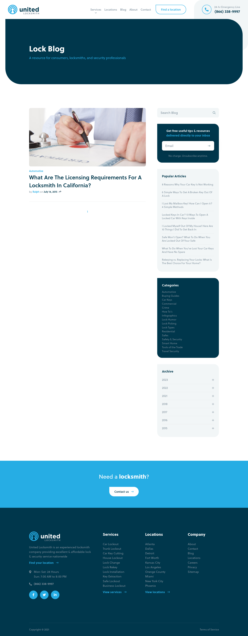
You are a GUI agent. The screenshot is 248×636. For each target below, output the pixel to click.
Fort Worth (152, 558)
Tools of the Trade (172, 347)
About (133, 9)
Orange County (155, 572)
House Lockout (113, 558)
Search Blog (169, 112)
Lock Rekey (110, 567)
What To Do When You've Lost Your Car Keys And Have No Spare (188, 250)
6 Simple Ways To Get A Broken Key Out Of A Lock (187, 193)
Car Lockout (110, 544)
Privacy (192, 567)
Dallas (149, 549)
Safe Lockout (111, 581)
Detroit (149, 553)
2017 (164, 412)
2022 (165, 388)
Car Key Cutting (113, 553)
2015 (164, 428)
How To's (167, 311)
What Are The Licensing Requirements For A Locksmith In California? (85, 181)
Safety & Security (172, 339)
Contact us (124, 492)
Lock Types (168, 327)
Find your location (44, 563)
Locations (110, 9)
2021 (164, 396)
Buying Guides (170, 295)
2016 (164, 420)
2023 (165, 380)
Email (169, 145)
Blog (123, 9)
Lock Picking (169, 323)
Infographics (169, 315)
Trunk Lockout (112, 549)
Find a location (171, 9)
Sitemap (193, 572)
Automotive (36, 171)
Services (95, 9)
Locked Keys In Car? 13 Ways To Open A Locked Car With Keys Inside (185, 216)
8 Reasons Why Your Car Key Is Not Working (187, 184)
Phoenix (150, 586)
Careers (193, 563)
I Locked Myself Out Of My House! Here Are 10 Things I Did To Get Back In (187, 227)
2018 (164, 404)
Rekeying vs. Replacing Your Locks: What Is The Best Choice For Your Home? (187, 261)
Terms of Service (209, 629)
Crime (165, 307)
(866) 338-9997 (44, 584)
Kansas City (152, 563)
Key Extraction (112, 576)
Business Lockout (114, 586)
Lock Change (111, 563)
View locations (157, 592)
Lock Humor (169, 319)
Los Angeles (153, 567)
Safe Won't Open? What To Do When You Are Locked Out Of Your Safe (186, 238)
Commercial (169, 303)
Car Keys (167, 299)
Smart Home (169, 343)
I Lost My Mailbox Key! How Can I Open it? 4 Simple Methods (187, 205)
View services (115, 592)
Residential (168, 331)
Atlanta (150, 544)
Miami (149, 576)
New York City (154, 581)
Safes (165, 335)
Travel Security (170, 351)
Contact (146, 9)
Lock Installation (113, 572)
